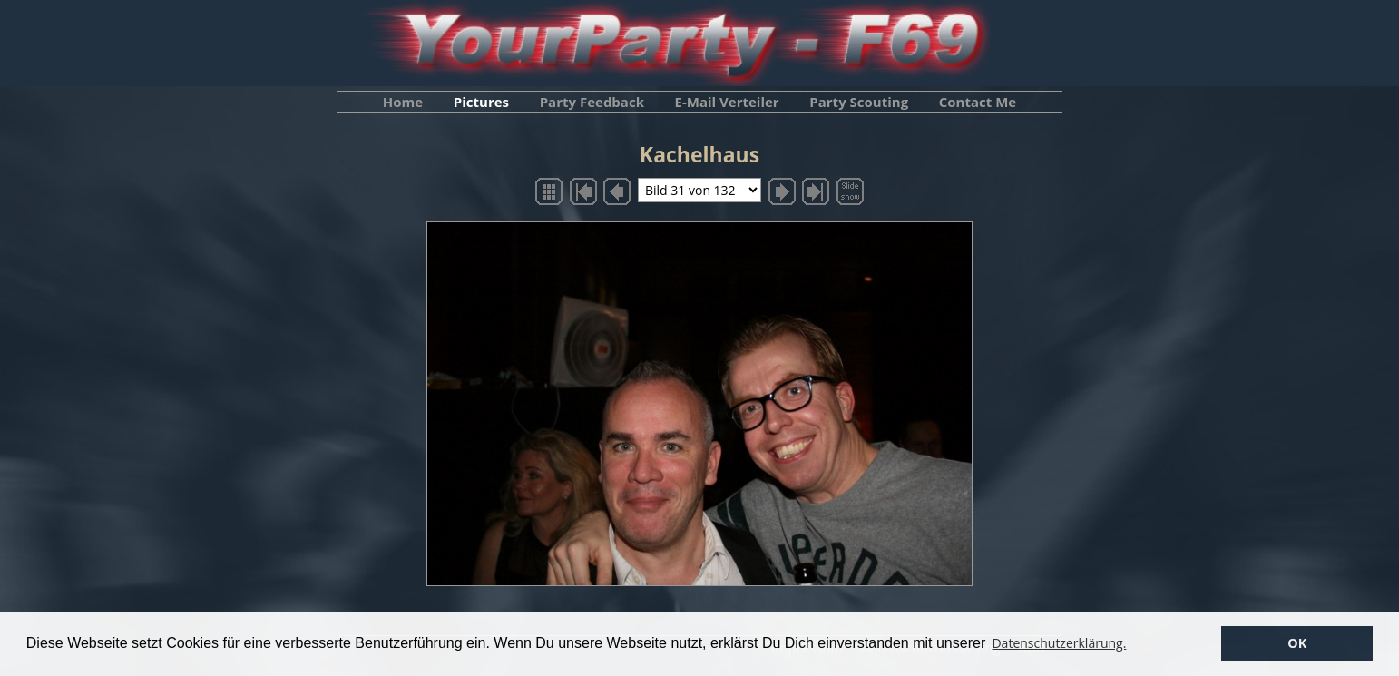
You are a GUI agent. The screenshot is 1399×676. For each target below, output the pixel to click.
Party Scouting (858, 102)
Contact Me (977, 102)
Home (403, 102)
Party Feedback (592, 102)
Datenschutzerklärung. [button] (1059, 643)
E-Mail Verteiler (727, 102)
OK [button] (1296, 643)
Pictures (481, 102)
